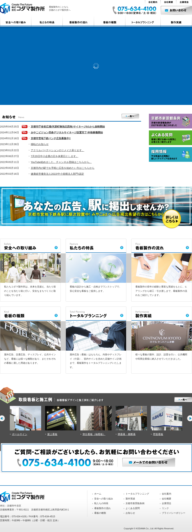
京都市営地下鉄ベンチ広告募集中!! (51, 138)
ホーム (97, 493)
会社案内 (166, 493)
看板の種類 (100, 513)
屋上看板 (52, 434)
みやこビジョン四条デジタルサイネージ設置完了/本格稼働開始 (67, 132)
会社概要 (166, 498)
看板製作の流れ (102, 508)
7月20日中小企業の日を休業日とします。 (54, 156)
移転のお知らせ (40, 144)
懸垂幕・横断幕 (127, 434)
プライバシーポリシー (173, 513)
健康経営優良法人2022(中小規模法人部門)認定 (57, 173)
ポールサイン (19, 434)
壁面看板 (158, 434)
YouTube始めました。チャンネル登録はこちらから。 (61, 162)
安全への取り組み (103, 498)
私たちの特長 (101, 503)
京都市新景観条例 (135, 503)
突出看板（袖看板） (93, 434)
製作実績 (130, 498)
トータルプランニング (137, 493)
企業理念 (166, 503)
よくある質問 (133, 508)
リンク (165, 508)
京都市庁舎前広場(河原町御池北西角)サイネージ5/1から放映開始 (68, 126)
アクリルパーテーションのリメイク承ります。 (57, 150)
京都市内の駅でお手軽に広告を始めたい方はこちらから (62, 167)
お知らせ (130, 513)
